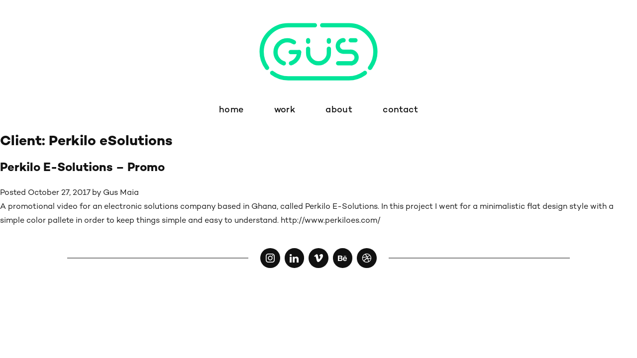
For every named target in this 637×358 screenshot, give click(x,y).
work (284, 110)
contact (400, 110)
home (231, 110)
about (338, 110)
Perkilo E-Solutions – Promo (82, 168)
